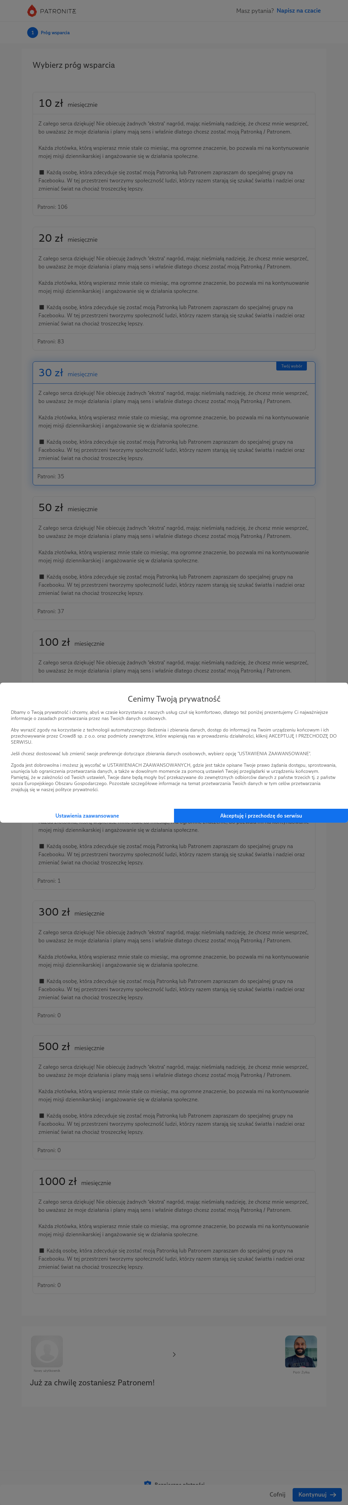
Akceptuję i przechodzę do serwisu (261, 815)
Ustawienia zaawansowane (87, 815)
